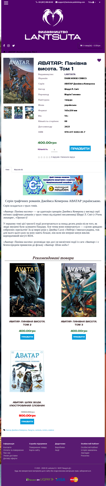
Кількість (43, 149)
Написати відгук (68, 157)
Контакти (7, 447)
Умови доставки (10, 456)
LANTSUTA (69, 74)
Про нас (6, 453)
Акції (57, 450)
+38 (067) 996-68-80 (44, 2)
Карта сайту (34, 450)
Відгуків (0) (18, 170)
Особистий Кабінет (89, 447)
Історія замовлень (89, 450)
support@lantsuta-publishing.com (70, 2)
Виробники (60, 447)
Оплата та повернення (13, 450)
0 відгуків (55, 157)
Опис (8, 170)
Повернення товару (38, 447)
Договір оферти (10, 458)
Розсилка (85, 456)
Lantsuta (38, 430)
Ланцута (31, 430)
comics (44, 430)
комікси (51, 430)
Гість (92, 2)
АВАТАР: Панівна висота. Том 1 (22, 52)
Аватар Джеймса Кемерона (16, 430)
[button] (18, 80)
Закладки (85, 453)
